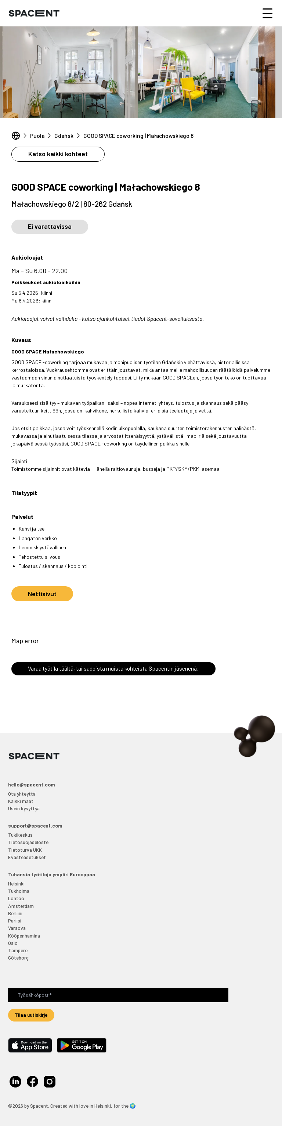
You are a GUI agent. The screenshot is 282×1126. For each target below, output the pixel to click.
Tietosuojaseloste (28, 842)
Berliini (15, 913)
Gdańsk (63, 135)
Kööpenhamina (24, 935)
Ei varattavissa (50, 226)
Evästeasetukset (27, 857)
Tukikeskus (20, 835)
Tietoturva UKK (25, 850)
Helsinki (16, 883)
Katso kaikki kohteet (58, 154)
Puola (37, 135)
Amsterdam (21, 906)
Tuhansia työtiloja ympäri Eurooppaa (51, 874)
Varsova (17, 928)
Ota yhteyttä (22, 794)
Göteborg (18, 957)
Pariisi (14, 920)
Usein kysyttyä (24, 808)
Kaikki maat (20, 801)
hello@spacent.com (31, 784)
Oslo (13, 943)
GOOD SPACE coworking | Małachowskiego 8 (138, 135)
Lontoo (16, 898)
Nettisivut (42, 594)
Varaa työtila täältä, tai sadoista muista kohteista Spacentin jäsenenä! (113, 668)
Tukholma (18, 891)
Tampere (18, 950)
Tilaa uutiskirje (31, 1015)
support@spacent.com (35, 825)
